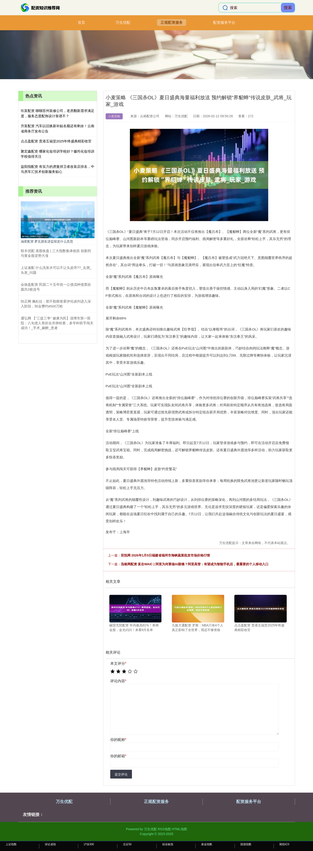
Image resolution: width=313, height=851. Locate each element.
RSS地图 (164, 829)
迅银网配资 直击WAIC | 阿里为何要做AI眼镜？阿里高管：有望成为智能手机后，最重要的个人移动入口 (194, 564)
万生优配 (123, 22)
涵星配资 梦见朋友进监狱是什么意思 (47, 241)
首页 (81, 22)
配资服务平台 (224, 22)
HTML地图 (179, 829)
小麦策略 (114, 116)
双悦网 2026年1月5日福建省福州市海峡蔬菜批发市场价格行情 (165, 555)
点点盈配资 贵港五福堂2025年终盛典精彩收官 (56, 141)
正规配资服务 (172, 22)
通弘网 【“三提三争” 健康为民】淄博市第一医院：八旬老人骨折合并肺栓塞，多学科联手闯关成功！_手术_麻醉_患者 (57, 323)
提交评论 (121, 774)
